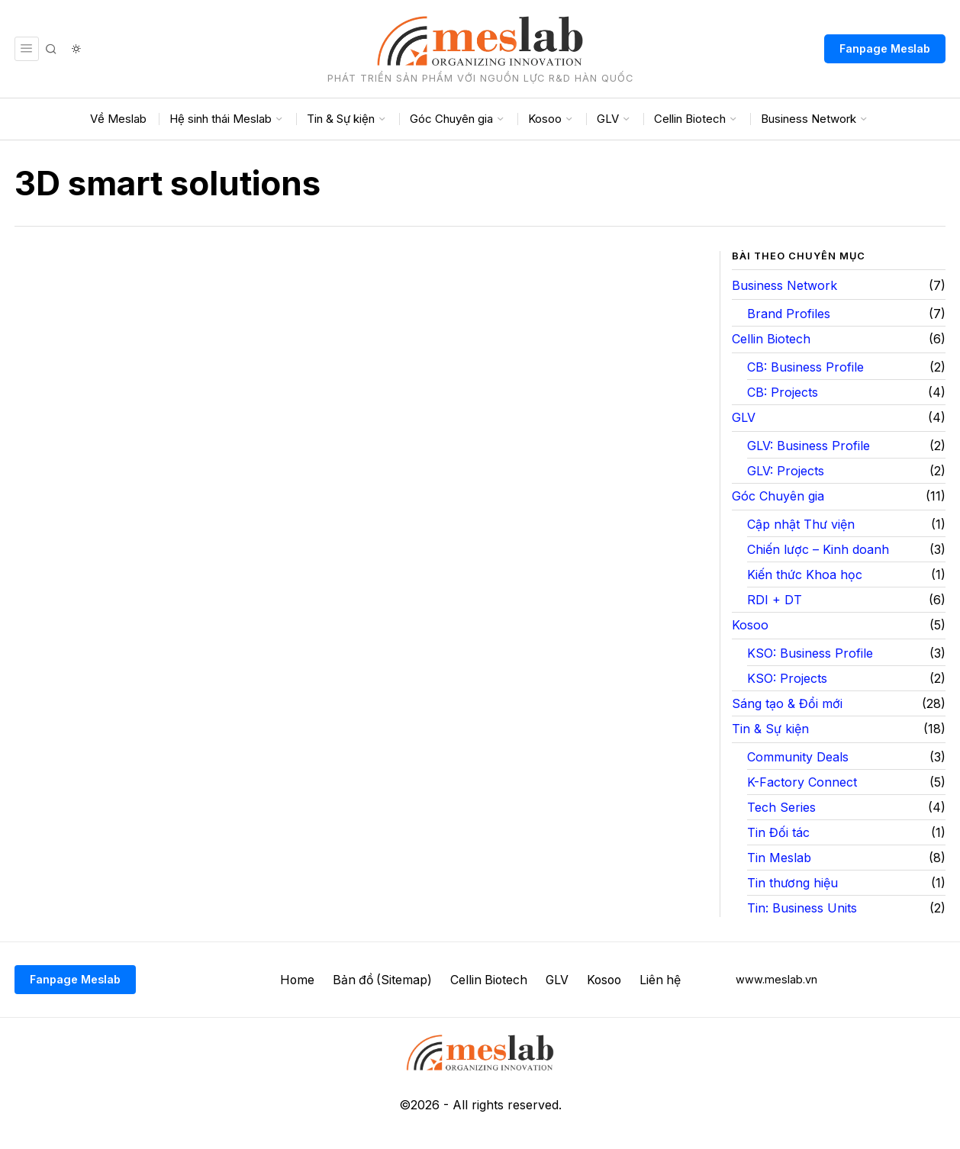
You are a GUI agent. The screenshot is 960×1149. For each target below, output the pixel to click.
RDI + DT (774, 599)
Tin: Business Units (802, 908)
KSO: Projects (787, 678)
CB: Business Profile (805, 367)
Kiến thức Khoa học (804, 574)
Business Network (784, 285)
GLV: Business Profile (808, 445)
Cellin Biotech (771, 338)
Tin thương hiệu (792, 882)
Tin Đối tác (778, 832)
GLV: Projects (785, 470)
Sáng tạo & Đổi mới (787, 703)
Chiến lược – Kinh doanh (818, 549)
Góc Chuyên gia (778, 496)
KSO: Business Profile (810, 653)
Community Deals (798, 756)
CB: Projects (782, 392)
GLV (743, 417)
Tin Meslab (779, 857)
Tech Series (781, 807)
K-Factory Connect (802, 782)
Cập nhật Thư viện (801, 524)
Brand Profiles (788, 313)
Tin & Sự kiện (770, 728)
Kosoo (750, 624)
